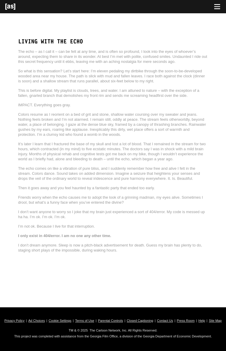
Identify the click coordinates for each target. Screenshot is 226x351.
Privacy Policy (14, 320)
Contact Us (165, 320)
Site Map (215, 320)
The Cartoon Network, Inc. (108, 330)
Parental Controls (110, 320)
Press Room (186, 320)
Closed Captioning (140, 320)
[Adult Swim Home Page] (17, 6)
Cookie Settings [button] (60, 320)
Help (201, 320)
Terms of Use (84, 320)
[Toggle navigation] (217, 7)
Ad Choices (36, 320)
